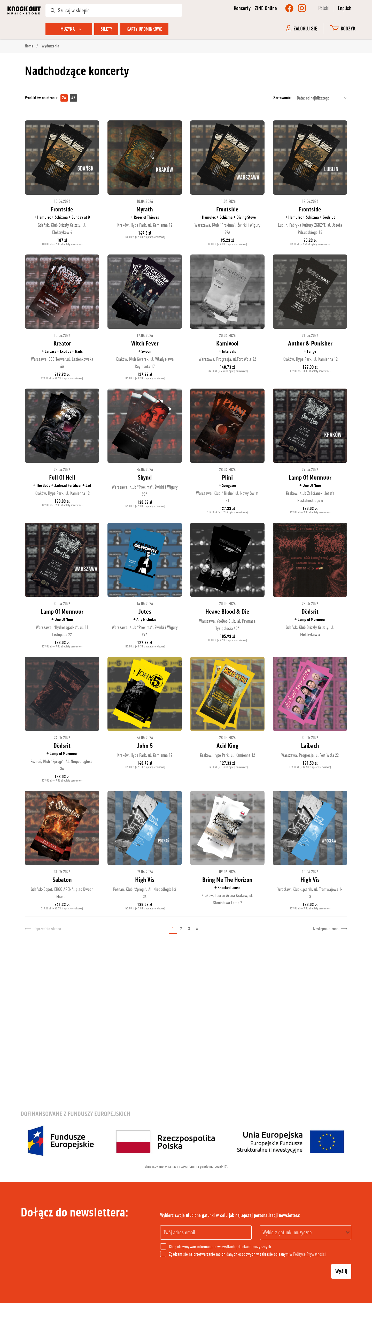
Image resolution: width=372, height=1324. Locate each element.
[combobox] (305, 1232)
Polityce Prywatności (309, 1254)
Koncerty (242, 8)
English (344, 8)
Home (29, 46)
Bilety (106, 29)
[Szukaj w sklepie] (113, 10)
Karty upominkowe (144, 29)
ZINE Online (266, 8)
